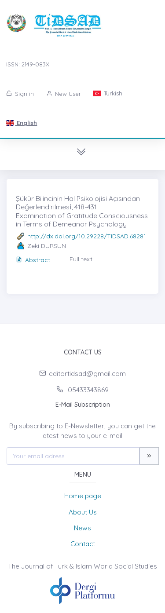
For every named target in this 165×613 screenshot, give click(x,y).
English (21, 122)
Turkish (107, 93)
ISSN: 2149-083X (27, 64)
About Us (83, 512)
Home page (82, 496)
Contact (82, 544)
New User (63, 93)
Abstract (33, 260)
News (82, 528)
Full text (81, 259)
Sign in (20, 93)
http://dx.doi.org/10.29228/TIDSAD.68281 (86, 236)
